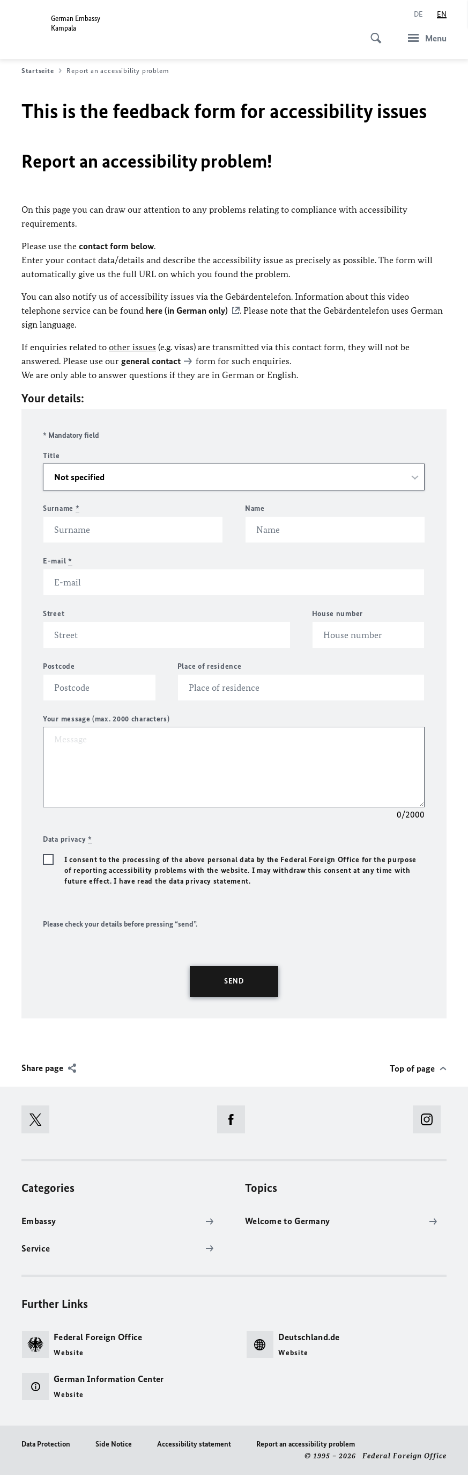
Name (255, 508)
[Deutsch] (418, 14)
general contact (151, 361)
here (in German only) (187, 310)
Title (51, 455)
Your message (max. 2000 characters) (106, 719)
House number (337, 613)
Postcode (59, 666)
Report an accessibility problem (305, 1444)
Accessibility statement (194, 1444)
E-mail (57, 561)
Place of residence (209, 666)
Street (53, 613)
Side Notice (113, 1444)
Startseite (41, 71)
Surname (61, 508)
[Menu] (424, 38)
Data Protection (45, 1444)
